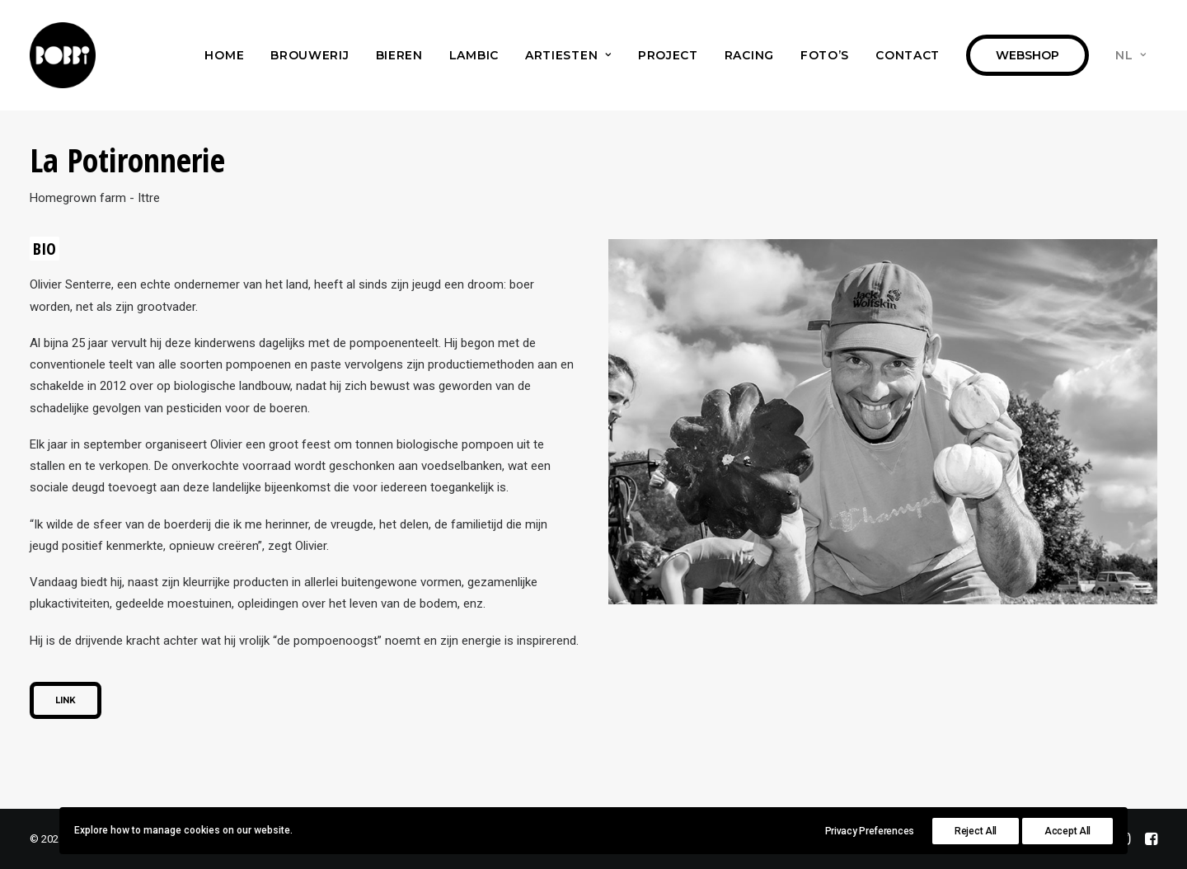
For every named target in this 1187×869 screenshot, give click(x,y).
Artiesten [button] (568, 55)
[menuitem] (224, 55)
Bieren (399, 55)
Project (668, 55)
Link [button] (65, 700)
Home (224, 55)
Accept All (1067, 831)
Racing (749, 55)
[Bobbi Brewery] (63, 55)
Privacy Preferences (869, 831)
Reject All (976, 831)
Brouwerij (309, 55)
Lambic (474, 55)
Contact (907, 55)
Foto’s (824, 55)
